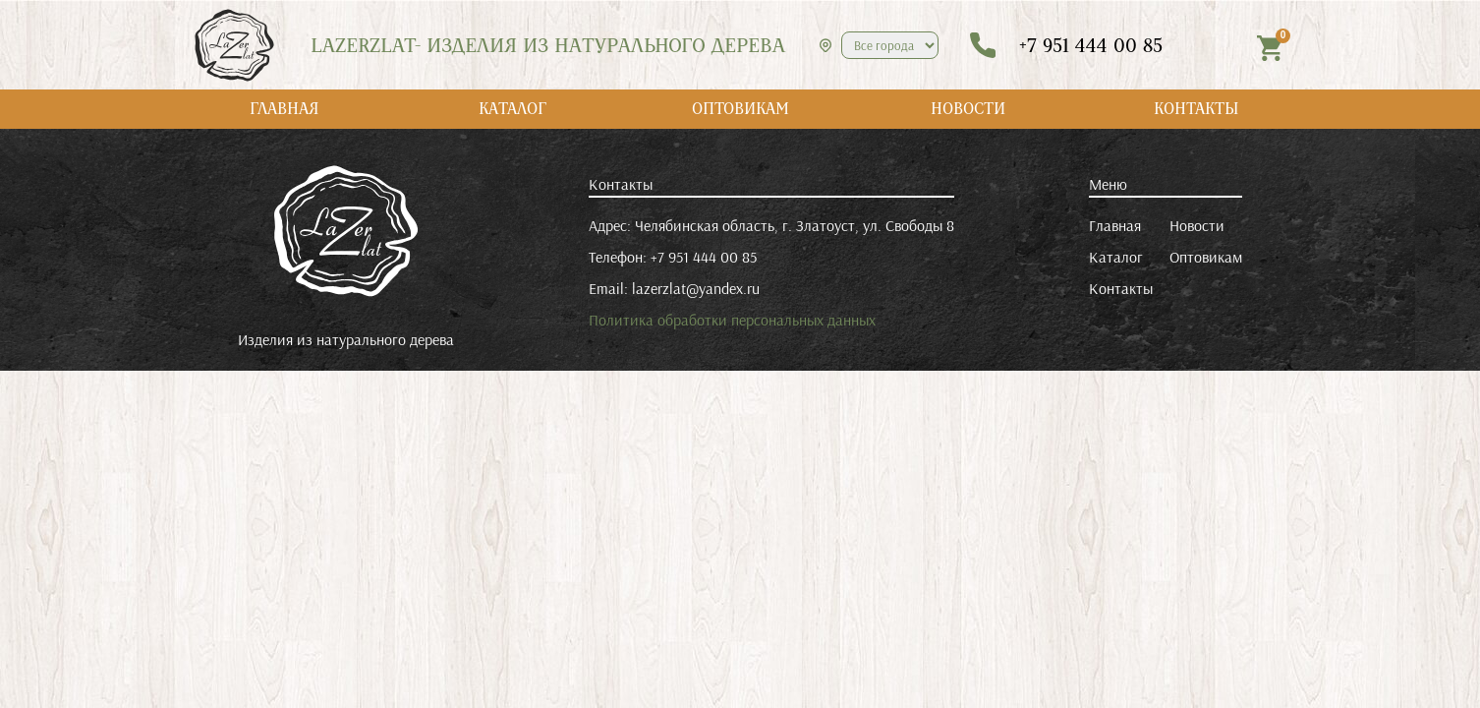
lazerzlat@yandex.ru (696, 288)
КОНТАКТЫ (1196, 108)
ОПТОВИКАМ (740, 108)
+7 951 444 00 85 (704, 256)
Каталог (1116, 256)
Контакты (1121, 288)
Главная (1115, 225)
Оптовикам (1205, 256)
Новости (1196, 225)
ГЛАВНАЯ (284, 108)
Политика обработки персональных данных (732, 319)
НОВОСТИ (968, 108)
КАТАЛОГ (512, 108)
